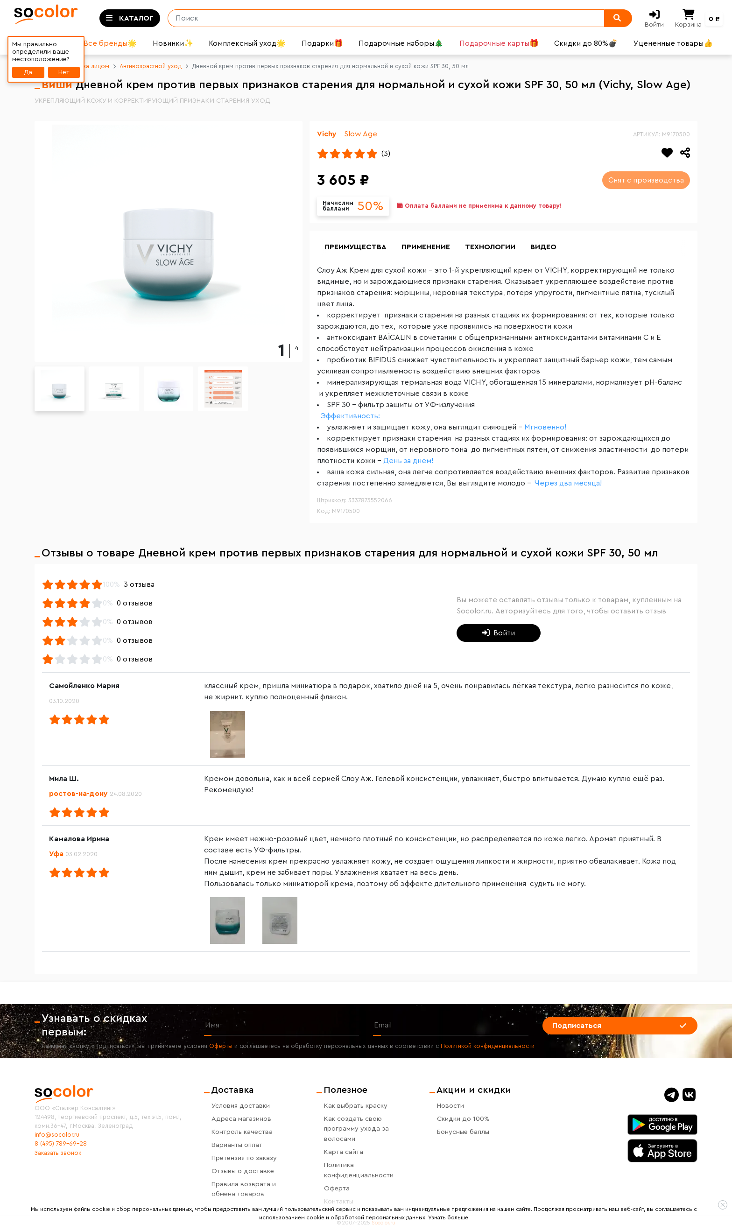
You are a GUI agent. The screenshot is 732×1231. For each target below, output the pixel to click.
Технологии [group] (490, 247)
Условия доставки (240, 1105)
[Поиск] (382, 18)
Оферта (337, 1188)
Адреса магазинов (241, 1118)
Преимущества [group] (355, 247)
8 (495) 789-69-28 (61, 1144)
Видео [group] (543, 247)
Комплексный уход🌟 (247, 43)
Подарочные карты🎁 (499, 43)
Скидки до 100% (463, 1118)
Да (28, 72)
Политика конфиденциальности (359, 1170)
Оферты (220, 1046)
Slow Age (360, 134)
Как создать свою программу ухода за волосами (356, 1128)
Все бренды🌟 (110, 43)
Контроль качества (242, 1131)
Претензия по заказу (244, 1157)
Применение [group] (425, 247)
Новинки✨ (173, 43)
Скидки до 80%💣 (586, 43)
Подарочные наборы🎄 (401, 43)
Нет (64, 72)
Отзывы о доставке (242, 1171)
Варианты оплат (236, 1144)
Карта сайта (343, 1151)
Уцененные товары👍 (673, 43)
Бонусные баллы (463, 1131)
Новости (450, 1105)
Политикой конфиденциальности (488, 1046)
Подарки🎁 (322, 43)
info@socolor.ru (57, 1135)
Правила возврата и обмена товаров (243, 1189)
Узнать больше (448, 1217)
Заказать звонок (58, 1153)
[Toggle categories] (129, 18)
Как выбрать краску (355, 1105)
